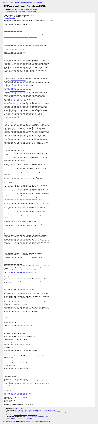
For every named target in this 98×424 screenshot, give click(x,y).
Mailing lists (14, 2)
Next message (21, 11)
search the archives (28, 418)
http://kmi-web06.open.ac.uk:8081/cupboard (21, 85)
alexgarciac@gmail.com (28, 15)
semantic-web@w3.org (29, 2)
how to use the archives (15, 418)
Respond (26, 9)
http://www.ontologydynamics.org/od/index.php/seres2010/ (20, 37)
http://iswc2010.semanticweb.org (14, 49)
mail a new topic (32, 415)
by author (45, 416)
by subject (39, 416)
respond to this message (20, 415)
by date (27, 416)
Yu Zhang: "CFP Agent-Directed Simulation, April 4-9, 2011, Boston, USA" (35, 410)
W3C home (6, 2)
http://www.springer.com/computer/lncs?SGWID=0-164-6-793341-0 (22, 272)
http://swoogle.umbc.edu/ (18, 80)
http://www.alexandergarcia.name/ (13, 392)
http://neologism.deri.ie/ (17, 91)
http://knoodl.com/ (14, 92)
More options (33, 9)
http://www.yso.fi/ (12, 88)
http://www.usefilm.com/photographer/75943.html (17, 393)
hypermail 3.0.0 (24, 421)
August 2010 (40, 2)
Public (20, 2)
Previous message (31, 11)
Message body (19, 9)
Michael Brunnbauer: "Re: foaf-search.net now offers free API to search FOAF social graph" (42, 412)
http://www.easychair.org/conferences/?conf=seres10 (19, 289)
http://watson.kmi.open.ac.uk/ (16, 81)
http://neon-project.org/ (16, 100)
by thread (33, 416)
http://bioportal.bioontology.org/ (24, 87)
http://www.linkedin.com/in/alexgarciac (15, 394)
